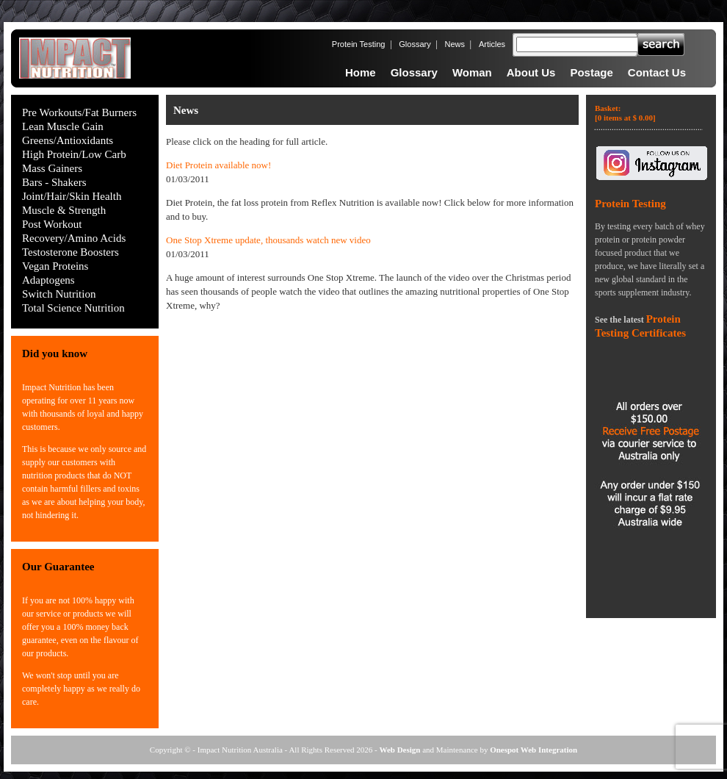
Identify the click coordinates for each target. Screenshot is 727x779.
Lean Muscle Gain (63, 126)
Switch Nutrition (58, 294)
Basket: (625, 113)
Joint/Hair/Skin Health (71, 196)
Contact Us (657, 72)
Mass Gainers (52, 168)
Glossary (414, 44)
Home (360, 72)
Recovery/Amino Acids (74, 238)
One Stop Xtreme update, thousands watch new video (268, 239)
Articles (492, 44)
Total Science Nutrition (73, 308)
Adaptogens (48, 280)
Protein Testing (359, 44)
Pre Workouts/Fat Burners (79, 112)
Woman (472, 72)
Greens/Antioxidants (67, 140)
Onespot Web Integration (533, 749)
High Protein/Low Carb (74, 154)
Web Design (400, 749)
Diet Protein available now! (218, 164)
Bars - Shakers (54, 182)
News (455, 44)
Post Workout (52, 224)
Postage (591, 72)
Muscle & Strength (64, 210)
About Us (531, 72)
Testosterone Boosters (70, 252)
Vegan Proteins (55, 266)
